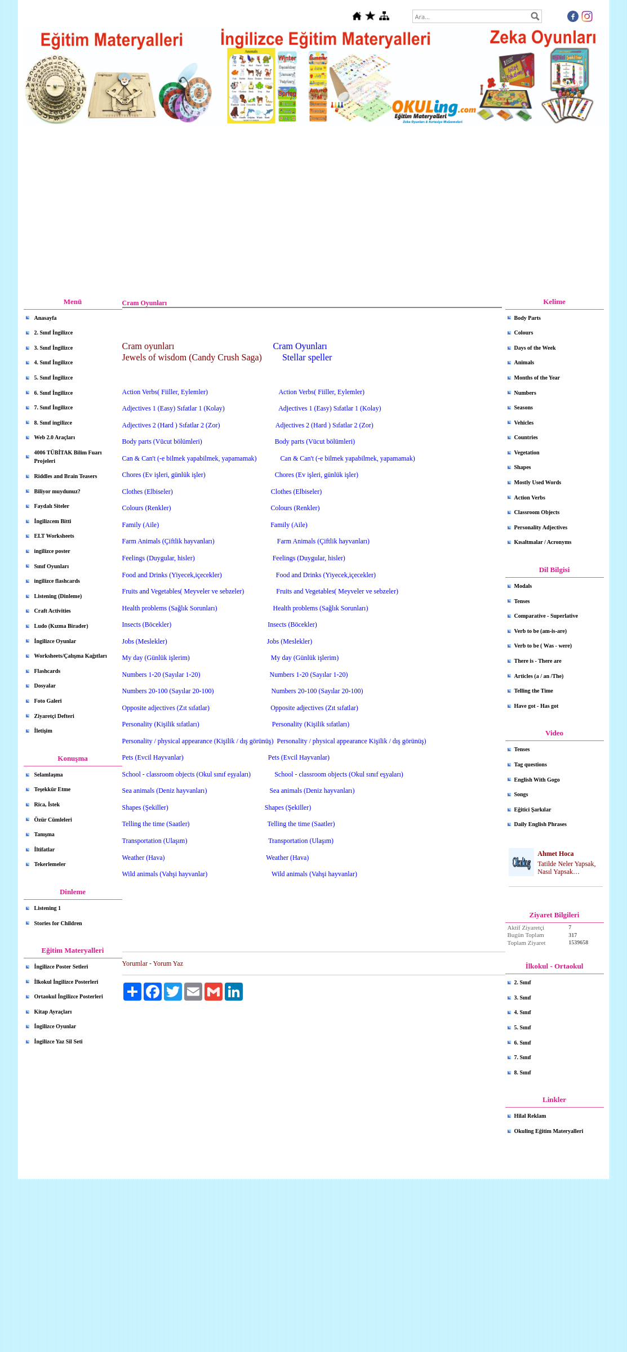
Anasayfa (45, 318)
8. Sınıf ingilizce (53, 423)
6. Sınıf (522, 1042)
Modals (523, 586)
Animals (524, 362)
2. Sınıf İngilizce (53, 332)
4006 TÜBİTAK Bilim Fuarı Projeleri (68, 457)
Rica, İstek (47, 804)
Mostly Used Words (538, 482)
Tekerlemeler (50, 864)
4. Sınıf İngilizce (53, 362)
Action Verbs (529, 497)
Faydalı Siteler (52, 506)
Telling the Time (533, 691)
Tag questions (530, 764)
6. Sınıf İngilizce (53, 393)
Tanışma (44, 834)
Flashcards (47, 671)
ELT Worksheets (54, 536)
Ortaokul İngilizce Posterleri (68, 996)
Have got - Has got (536, 706)
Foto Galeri (48, 701)
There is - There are (538, 661)
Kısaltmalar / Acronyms (543, 542)
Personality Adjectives (541, 527)
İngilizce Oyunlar (55, 641)
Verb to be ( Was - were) (543, 645)
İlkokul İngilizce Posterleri (66, 982)
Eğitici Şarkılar (533, 809)
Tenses (522, 601)
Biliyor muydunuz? (57, 491)
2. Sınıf (522, 982)
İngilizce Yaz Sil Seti (58, 1041)
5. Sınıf (522, 1027)
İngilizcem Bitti (53, 521)
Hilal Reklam (530, 1116)
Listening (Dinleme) (58, 596)
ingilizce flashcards (57, 581)
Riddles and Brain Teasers (65, 476)
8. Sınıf (522, 1072)
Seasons (523, 407)
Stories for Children (58, 923)
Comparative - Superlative (546, 616)
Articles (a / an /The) (539, 676)
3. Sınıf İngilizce (53, 348)
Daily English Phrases (540, 824)
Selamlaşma (48, 774)
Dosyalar (45, 685)
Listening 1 (47, 908)
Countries (526, 437)
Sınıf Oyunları (51, 566)
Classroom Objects (537, 512)
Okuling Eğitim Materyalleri (549, 1131)
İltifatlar (44, 849)
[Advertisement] (314, 211)
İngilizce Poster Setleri (61, 966)
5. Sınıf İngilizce (53, 377)
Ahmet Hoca (555, 854)
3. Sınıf (522, 997)
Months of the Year (537, 377)
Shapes (522, 467)
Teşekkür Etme (52, 789)
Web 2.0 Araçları (54, 437)
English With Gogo (537, 780)
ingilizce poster (52, 551)
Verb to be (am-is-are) (540, 631)
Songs (521, 794)
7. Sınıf (522, 1057)
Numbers (525, 393)
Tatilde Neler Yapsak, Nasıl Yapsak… (566, 868)
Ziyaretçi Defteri (54, 716)
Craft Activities (52, 611)
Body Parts (527, 318)
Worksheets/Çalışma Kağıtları (70, 656)
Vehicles (524, 423)
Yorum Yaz (168, 963)
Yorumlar (135, 963)
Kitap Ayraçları (53, 1012)
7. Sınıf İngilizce (53, 407)
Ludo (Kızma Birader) (61, 626)
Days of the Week (535, 348)
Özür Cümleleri (53, 819)
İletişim (43, 731)
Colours (523, 332)
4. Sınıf (522, 1012)
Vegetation (527, 452)
